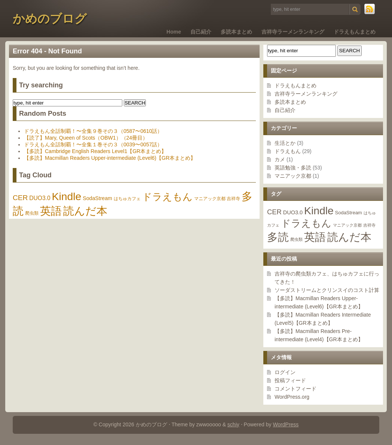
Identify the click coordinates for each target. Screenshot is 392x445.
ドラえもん (288, 151)
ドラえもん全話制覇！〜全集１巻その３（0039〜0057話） (93, 144)
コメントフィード (295, 389)
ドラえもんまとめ (355, 32)
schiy (233, 424)
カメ (280, 159)
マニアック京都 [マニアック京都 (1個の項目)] (347, 225)
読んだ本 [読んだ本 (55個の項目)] (349, 237)
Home (173, 32)
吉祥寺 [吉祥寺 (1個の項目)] (369, 225)
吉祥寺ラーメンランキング (292, 32)
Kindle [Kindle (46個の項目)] (319, 211)
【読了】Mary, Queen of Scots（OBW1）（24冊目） (86, 138)
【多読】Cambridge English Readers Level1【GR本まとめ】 (95, 151)
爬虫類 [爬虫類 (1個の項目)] (296, 239)
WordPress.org (292, 397)
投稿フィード (290, 380)
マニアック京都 (293, 176)
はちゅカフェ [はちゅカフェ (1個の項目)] (127, 198)
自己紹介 (200, 32)
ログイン (285, 372)
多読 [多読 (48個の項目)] (278, 237)
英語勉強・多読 (293, 168)
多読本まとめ (236, 32)
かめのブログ (50, 18)
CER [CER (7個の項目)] (274, 212)
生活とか (285, 143)
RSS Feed (370, 9)
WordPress (285, 424)
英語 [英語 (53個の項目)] (315, 237)
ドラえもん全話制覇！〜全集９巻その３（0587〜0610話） (93, 131)
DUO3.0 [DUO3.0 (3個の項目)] (293, 212)
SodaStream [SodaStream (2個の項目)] (348, 212)
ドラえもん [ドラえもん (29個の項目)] (306, 223)
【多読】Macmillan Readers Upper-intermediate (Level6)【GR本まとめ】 (110, 158)
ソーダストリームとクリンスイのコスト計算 (327, 290)
